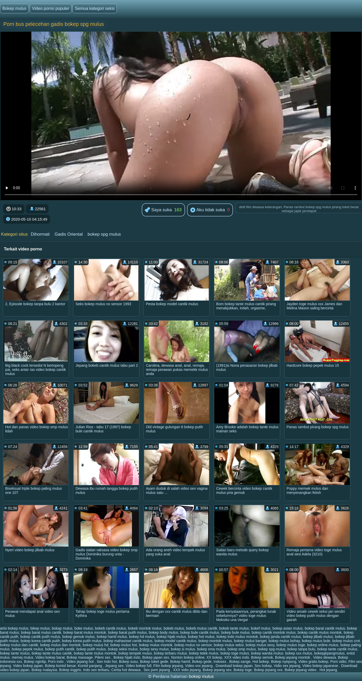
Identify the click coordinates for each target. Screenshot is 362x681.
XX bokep (214, 657)
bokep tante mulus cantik (52, 653)
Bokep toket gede (154, 661)
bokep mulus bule (316, 641)
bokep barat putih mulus (127, 632)
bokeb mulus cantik (201, 628)
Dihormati (40, 234)
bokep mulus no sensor (193, 645)
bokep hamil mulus (112, 637)
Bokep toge (242, 670)
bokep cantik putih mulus (40, 637)
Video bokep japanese (320, 666)
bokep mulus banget (250, 641)
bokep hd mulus (142, 637)
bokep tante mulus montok (95, 653)
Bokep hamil (180, 661)
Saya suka (158, 210)
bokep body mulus (163, 632)
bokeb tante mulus (234, 628)
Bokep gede (202, 661)
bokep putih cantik (59, 649)
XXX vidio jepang (187, 670)
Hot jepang (328, 670)
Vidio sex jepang (287, 666)
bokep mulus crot (346, 641)
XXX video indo (236, 657)
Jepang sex (114, 666)
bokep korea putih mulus (82, 641)
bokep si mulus (183, 649)
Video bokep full (138, 666)
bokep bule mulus (235, 632)
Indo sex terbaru (96, 670)
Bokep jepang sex (217, 670)
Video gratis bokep (313, 661)
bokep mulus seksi (229, 645)
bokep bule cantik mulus (199, 632)
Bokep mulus (14, 8)
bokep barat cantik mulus (325, 628)
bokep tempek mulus (135, 653)
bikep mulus (40, 628)
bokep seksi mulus (123, 649)
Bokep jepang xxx (268, 670)
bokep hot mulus (201, 637)
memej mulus (22, 657)
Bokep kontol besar (60, 666)
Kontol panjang (90, 666)
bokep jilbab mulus (318, 637)
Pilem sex (103, 657)
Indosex (220, 661)
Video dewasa (324, 657)
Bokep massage (80, 657)
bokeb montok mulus (144, 628)
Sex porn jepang (157, 670)
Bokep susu (128, 661)
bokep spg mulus (104, 234)
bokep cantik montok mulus (274, 632)
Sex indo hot (107, 661)
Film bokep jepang (168, 666)
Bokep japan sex (155, 657)
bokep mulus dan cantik (19, 645)
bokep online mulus (322, 645)
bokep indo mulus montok (237, 637)
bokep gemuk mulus (78, 637)
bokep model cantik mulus (175, 641)
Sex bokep (263, 666)
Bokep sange (240, 661)
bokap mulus (62, 628)
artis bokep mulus (14, 628)
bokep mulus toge (290, 645)
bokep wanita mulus (267, 653)
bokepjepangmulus (329, 653)
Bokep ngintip (35, 661)
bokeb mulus (174, 628)
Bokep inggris (70, 670)
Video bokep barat (50, 657)
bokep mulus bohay (284, 641)
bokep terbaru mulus (170, 653)
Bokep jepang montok (293, 657)
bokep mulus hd (95, 645)
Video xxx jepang (199, 666)
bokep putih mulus (91, 649)
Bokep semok (262, 657)
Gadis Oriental (69, 234)
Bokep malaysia (44, 670)
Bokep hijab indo (126, 657)
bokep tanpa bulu (301, 649)
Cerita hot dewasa (126, 670)
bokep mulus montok (155, 645)
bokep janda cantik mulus (280, 637)
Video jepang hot (81, 661)
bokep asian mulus (287, 628)
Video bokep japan (28, 666)
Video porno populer (50, 8)
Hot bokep (260, 661)
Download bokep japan (234, 666)
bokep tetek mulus (203, 653)
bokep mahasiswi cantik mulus (127, 641)
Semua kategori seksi (95, 8)
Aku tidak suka (207, 210)
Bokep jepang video (301, 670)
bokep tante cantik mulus (337, 649)
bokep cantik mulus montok (320, 632)
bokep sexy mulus (154, 649)
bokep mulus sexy (260, 645)
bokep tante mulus (15, 653)
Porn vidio (338, 661)
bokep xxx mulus (298, 653)
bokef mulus (260, 628)
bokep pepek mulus (27, 649)
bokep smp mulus (242, 649)
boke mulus (83, 628)
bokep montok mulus (215, 641)
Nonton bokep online (187, 657)
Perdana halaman (170, 676)
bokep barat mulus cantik (41, 632)
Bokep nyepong (283, 661)
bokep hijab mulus (171, 637)
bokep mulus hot (123, 645)
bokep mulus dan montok (60, 645)
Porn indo (56, 661)
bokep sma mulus (211, 649)
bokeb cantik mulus (110, 628)
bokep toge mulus (235, 653)
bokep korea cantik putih (40, 641)
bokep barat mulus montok (84, 632)
